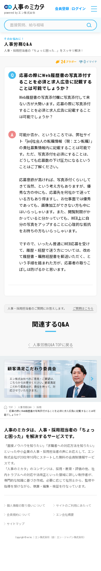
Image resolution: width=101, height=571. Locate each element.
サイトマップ (16, 524)
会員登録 (62, 8)
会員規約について (18, 515)
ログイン (79, 8)
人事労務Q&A (25, 407)
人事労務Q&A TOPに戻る (53, 345)
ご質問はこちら (83, 308)
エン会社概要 (65, 515)
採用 (39, 407)
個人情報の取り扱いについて (26, 505)
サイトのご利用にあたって (73, 505)
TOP (11, 407)
